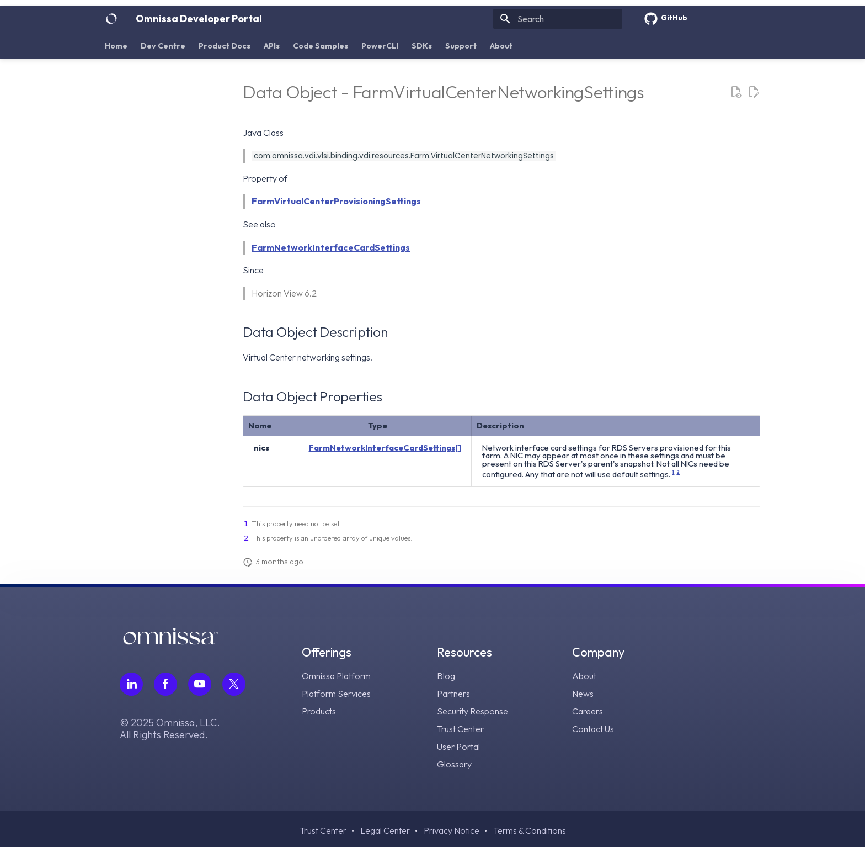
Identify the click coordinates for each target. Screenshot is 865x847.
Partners (453, 693)
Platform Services (336, 693)
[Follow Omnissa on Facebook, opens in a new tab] (165, 684)
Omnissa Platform (336, 675)
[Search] (557, 19)
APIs (272, 46)
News (583, 693)
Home (116, 46)
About (501, 46)
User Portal (458, 746)
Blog (446, 675)
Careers (587, 711)
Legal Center (385, 830)
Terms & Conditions (529, 830)
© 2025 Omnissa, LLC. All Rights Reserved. (170, 729)
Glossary (454, 764)
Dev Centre (163, 46)
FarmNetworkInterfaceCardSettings (331, 247)
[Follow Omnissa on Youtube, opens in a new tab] (199, 684)
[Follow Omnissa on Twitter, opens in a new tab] (233, 684)
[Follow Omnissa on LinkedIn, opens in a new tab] (131, 684)
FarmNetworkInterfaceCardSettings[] (385, 447)
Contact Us (593, 728)
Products (319, 711)
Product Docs (224, 46)
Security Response (472, 711)
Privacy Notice (451, 830)
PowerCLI (379, 46)
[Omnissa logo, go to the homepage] (170, 641)
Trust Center (460, 728)
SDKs (422, 46)
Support (461, 46)
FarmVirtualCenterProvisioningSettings (336, 201)
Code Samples (320, 46)
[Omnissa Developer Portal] (111, 19)
